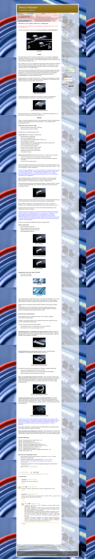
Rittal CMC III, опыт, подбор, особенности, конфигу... (70, 68)
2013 (65, 62)
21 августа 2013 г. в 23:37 (32, 486)
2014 (65, 61)
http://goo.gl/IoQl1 (25, 465)
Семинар (65, 25)
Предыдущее (56, 546)
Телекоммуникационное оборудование (34, 474)
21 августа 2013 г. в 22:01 (32, 479)
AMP (64, 35)
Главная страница (39, 546)
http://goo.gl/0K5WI (33, 466)
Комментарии (67, 80)
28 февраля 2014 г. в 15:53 (32, 494)
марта (66, 65)
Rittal (47, 474)
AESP (64, 33)
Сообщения (67, 78)
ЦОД (64, 32)
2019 (65, 57)
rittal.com (20, 27)
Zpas (64, 39)
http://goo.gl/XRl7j (24, 462)
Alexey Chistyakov (28, 7)
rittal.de (56, 26)
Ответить (23, 490)
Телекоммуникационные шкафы (69, 29)
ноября (66, 64)
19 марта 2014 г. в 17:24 (35, 503)
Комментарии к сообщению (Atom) (32, 549)
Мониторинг (24, 474)
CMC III (44, 474)
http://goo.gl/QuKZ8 (48, 459)
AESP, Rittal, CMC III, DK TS (70, 72)
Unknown (23, 486)
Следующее (21, 546)
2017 (65, 59)
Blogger (55, 554)
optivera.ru (22, 14)
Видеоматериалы (66, 22)
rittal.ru (53, 26)
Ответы (24, 501)
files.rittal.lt (25, 27)
